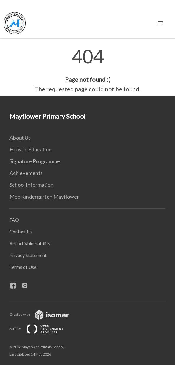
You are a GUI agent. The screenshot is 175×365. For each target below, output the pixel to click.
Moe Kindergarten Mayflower (44, 196)
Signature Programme (34, 161)
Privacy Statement (28, 255)
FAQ (14, 219)
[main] (87, 70)
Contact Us (20, 231)
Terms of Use (22, 267)
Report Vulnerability (29, 243)
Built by (41, 328)
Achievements (26, 173)
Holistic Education (30, 149)
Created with (43, 314)
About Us (20, 137)
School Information (31, 184)
